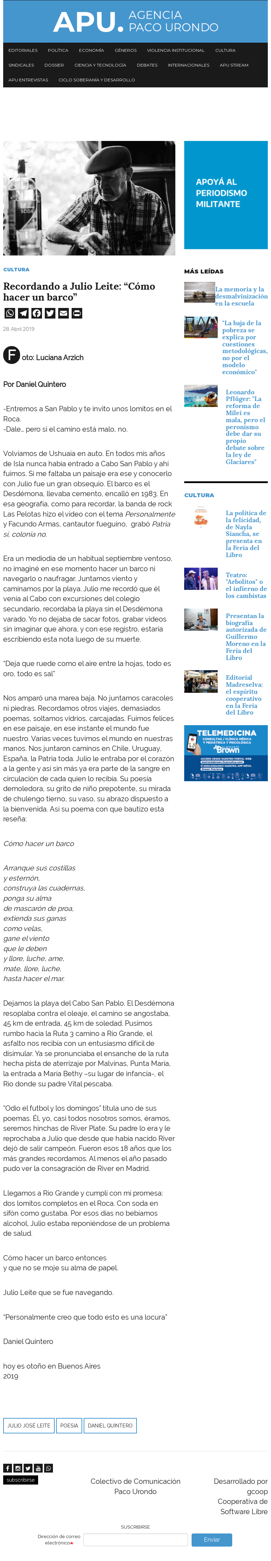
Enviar (212, 1539)
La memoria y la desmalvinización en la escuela (241, 296)
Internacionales (188, 65)
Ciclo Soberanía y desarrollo (97, 79)
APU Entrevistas (28, 79)
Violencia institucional (176, 50)
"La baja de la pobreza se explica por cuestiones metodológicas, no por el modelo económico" (245, 347)
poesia (69, 1426)
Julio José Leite (28, 1426)
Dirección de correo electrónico (59, 1540)
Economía (91, 50)
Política (58, 50)
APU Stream (234, 65)
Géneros (126, 50)
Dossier (54, 65)
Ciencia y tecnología (100, 65)
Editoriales (22, 50)
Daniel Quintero (110, 1426)
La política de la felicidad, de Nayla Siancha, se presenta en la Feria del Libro (246, 534)
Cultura (225, 50)
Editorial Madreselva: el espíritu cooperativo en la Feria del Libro (244, 694)
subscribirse (21, 1480)
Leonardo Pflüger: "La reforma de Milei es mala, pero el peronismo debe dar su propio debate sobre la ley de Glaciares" (245, 427)
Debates (147, 65)
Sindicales (21, 65)
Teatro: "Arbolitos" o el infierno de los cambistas (246, 585)
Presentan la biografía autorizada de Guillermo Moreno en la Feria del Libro (246, 637)
